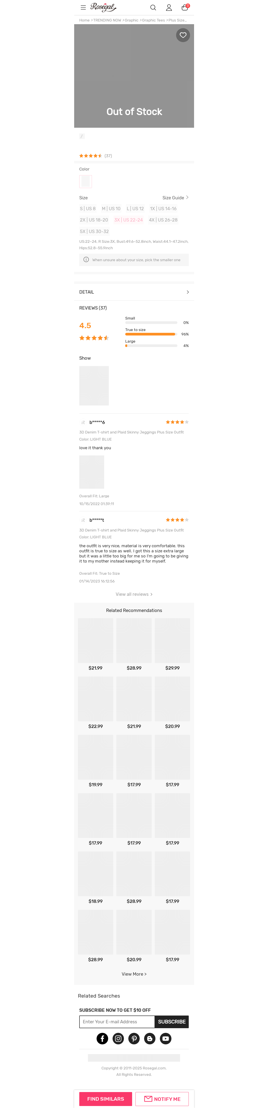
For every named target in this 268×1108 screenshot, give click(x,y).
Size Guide (173, 198)
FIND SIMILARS (105, 1099)
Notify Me (167, 1099)
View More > (134, 974)
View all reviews (134, 594)
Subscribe (172, 1022)
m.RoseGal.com (107, 7)
